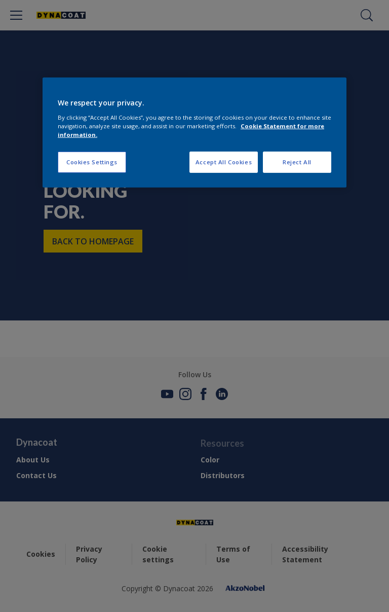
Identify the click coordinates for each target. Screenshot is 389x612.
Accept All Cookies (224, 162)
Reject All (297, 162)
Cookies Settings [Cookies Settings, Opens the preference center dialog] (92, 162)
